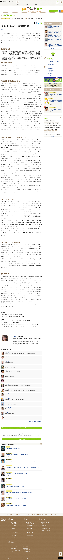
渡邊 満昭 (8, 403)
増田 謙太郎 (8, 366)
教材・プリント (45, 527)
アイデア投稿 (25, 548)
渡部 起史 (7, 375)
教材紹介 (13, 528)
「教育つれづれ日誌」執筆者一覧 (35, 421)
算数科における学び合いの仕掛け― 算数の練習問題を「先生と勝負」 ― (20, 492)
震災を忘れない (39, 18)
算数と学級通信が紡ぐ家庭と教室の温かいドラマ (54, 40)
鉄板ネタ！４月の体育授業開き (55, 94)
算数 (53, 123)
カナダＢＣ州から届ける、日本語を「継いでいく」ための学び (54, 36)
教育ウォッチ (14, 525)
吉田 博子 (15, 336)
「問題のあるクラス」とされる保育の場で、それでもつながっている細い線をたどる (22, 467)
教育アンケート (14, 546)
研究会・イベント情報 (16, 550)
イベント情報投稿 (26, 549)
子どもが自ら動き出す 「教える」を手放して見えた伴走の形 (55, 31)
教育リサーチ (14, 537)
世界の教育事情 (51, 72)
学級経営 (49, 125)
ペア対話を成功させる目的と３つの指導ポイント (54, 27)
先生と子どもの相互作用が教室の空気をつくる (15, 486)
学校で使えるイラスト (46, 528)
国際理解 (46, 132)
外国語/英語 (51, 132)
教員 (56, 129)
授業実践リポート (15, 534)
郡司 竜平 (7, 361)
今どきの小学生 (51, 75)
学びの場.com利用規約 (36, 514)
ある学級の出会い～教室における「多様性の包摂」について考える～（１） (20, 461)
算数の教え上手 (51, 68)
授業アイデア (44, 525)
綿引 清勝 (7, 352)
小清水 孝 (7, 412)
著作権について (18, 514)
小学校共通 (47, 120)
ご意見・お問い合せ (26, 551)
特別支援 (58, 134)
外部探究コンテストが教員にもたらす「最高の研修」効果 (17, 454)
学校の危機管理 (51, 70)
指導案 (43, 523)
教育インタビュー (15, 523)
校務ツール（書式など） (46, 530)
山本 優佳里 (8, 407)
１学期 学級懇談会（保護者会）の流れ (55, 110)
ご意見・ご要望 (14, 439)
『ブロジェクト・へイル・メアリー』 (13, 448)
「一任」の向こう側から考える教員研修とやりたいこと (16, 480)
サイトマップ (53, 514)
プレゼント (14, 551)
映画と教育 (30, 18)
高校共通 (58, 127)
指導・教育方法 (48, 123)
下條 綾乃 (8, 398)
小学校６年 (47, 127)
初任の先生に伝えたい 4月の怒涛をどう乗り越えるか (16, 473)
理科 (53, 129)
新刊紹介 (51, 98)
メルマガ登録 (25, 546)
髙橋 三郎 (7, 389)
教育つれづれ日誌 (6, 18)
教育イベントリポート (16, 532)
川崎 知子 (7, 416)
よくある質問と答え (45, 514)
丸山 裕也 (8, 393)
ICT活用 (56, 123)
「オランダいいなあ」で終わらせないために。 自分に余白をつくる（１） (55, 45)
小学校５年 (55, 125)
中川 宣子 (7, 384)
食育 (59, 125)
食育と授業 (14, 535)
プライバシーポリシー (27, 514)
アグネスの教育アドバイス (19, 18)
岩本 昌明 (7, 356)
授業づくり (52, 120)
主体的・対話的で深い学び (50, 134)
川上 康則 (7, 379)
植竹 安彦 (7, 370)
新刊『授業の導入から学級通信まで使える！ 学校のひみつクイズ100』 (55, 102)
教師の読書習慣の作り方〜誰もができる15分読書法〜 (16, 498)
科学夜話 (50, 73)
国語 (45, 125)
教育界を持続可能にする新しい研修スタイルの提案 (16, 505)
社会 (45, 129)
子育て (49, 129)
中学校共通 (52, 127)
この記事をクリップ (13, 428)
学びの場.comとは (10, 514)
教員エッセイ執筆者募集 (27, 553)
